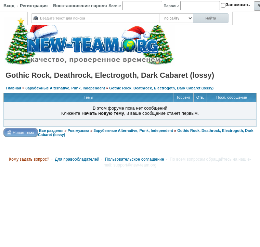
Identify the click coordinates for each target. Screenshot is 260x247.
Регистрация (34, 5)
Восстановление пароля (80, 5)
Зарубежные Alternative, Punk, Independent (65, 88)
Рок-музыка (78, 130)
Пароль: (171, 6)
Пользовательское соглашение (134, 159)
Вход (8, 5)
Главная (13, 88)
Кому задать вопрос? (29, 159)
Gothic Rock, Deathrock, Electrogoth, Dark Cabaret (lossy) (161, 88)
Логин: (115, 6)
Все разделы (51, 130)
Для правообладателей (77, 159)
